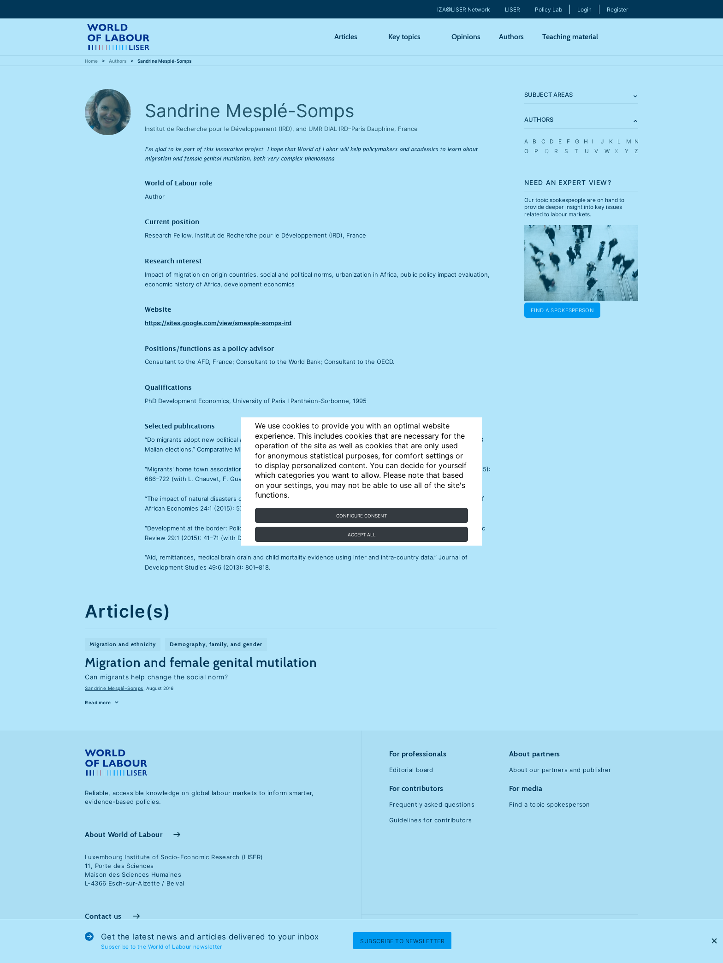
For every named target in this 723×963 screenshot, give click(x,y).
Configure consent (361, 515)
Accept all (362, 534)
